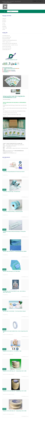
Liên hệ (3, 29)
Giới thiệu (4, 20)
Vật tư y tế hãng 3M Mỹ (6, 37)
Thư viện (3, 24)
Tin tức (3, 23)
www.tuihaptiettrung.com (9, 150)
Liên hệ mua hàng (6, 99)
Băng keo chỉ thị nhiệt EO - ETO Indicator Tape (12, 351)
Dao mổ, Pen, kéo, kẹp (6, 46)
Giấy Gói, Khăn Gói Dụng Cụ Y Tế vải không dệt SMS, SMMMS (14, 251)
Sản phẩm (4, 21)
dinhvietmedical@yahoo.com (7, 2)
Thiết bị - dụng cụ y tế (6, 41)
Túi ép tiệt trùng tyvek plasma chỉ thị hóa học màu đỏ (13, 171)
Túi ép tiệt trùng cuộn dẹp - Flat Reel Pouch (11, 191)
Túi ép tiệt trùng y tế (6, 35)
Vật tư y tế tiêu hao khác (6, 48)
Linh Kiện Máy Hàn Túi (6, 49)
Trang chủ (4, 18)
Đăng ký (8, 1)
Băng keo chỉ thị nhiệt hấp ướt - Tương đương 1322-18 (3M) (14, 390)
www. (16, 150)
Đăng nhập (3, 1)
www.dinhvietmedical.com (8, 151)
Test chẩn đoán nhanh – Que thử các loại (10, 44)
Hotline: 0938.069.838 (18, 1)
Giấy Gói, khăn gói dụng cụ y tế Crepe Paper (11, 271)
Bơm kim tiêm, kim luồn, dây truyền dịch (9, 43)
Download (4, 26)
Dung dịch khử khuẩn (6, 38)
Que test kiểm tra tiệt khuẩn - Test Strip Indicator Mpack (14, 311)
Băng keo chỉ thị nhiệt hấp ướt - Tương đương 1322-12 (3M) (14, 370)
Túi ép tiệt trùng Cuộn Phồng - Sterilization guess (13, 211)
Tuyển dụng (4, 27)
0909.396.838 (12, 1)
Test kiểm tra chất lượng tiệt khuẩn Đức (9, 40)
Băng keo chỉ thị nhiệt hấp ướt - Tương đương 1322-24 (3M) (14, 410)
